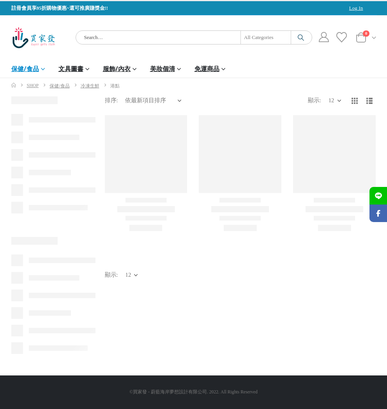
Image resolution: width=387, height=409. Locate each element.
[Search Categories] (265, 37)
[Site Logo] (33, 37)
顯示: (314, 100)
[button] (354, 100)
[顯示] (334, 100)
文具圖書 (70, 68)
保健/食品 (25, 68)
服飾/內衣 (117, 68)
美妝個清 (162, 68)
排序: (111, 100)
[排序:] (153, 100)
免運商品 (206, 68)
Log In (356, 8)
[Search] (301, 37)
